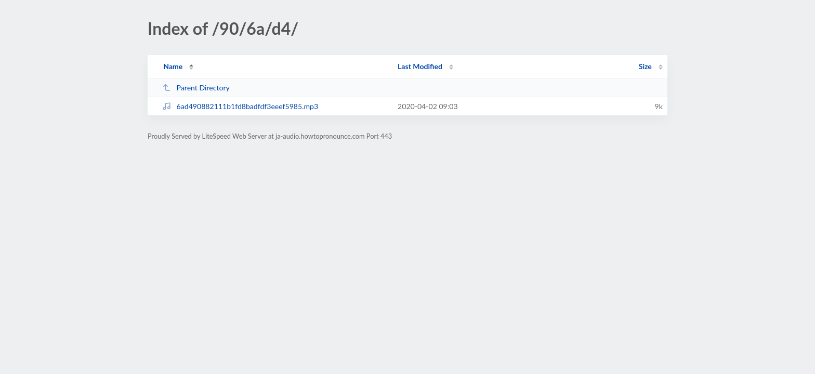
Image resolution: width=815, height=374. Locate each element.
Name (172, 66)
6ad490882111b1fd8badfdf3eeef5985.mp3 (240, 106)
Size (645, 66)
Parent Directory (196, 87)
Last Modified (420, 66)
